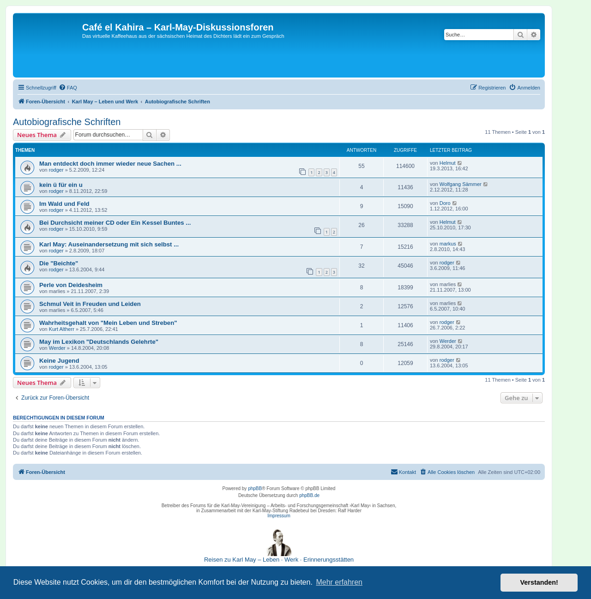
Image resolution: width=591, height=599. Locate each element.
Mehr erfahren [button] (339, 582)
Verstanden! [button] (539, 582)
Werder (57, 348)
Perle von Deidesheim (71, 285)
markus (448, 243)
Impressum (278, 515)
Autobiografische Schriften (67, 122)
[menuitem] (68, 87)
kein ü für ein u (61, 184)
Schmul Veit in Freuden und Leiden (90, 303)
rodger (56, 170)
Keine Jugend (59, 360)
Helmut (448, 163)
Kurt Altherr (61, 329)
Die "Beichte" (58, 263)
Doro (445, 203)
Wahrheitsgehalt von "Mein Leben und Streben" (108, 322)
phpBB (255, 488)
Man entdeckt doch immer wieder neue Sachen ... (110, 163)
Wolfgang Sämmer (461, 184)
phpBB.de (309, 495)
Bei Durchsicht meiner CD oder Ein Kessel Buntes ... (115, 222)
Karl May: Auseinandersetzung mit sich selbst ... (109, 244)
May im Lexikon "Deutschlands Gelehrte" (98, 341)
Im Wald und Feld (64, 203)
